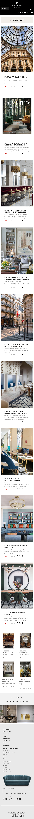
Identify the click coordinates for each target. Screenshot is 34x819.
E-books (5, 767)
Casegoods (6, 729)
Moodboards (6, 769)
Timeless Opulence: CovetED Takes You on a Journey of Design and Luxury (15, 145)
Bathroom (6, 740)
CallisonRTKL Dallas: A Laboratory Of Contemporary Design (16, 413)
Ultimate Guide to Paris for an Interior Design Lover (16, 345)
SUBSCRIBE (29, 791)
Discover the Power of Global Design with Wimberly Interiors (16, 278)
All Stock (6, 745)
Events (5, 758)
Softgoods (6, 738)
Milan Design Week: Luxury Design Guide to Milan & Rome (15, 77)
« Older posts (4, 629)
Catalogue (6, 763)
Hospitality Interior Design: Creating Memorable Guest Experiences (15, 212)
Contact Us (7, 771)
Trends (5, 754)
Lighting (6, 734)
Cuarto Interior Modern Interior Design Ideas (14, 479)
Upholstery (7, 731)
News (4, 756)
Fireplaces (6, 743)
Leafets (5, 765)
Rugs (4, 736)
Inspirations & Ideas (9, 752)
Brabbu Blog (6, 750)
